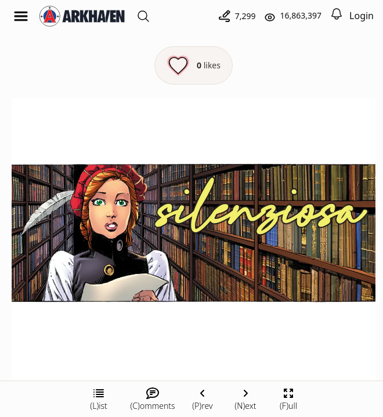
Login (361, 15)
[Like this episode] (193, 65)
